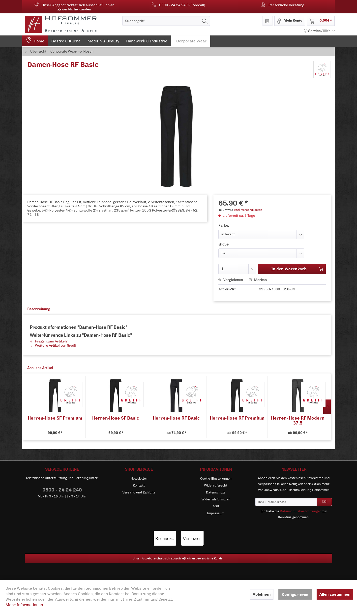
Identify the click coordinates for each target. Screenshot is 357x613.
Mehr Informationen (24, 604)
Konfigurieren (295, 594)
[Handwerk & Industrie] (147, 42)
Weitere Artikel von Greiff (53, 345)
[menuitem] (166, 21)
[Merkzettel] (267, 21)
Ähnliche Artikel (40, 368)
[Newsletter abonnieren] (324, 502)
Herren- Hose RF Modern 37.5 (298, 421)
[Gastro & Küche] (66, 42)
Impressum (215, 513)
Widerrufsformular (216, 499)
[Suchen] (205, 21)
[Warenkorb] (321, 21)
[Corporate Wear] (190, 41)
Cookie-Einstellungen (216, 479)
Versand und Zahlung (138, 492)
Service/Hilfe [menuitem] (317, 31)
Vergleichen (230, 280)
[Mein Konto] (289, 21)
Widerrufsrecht (215, 486)
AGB (216, 506)
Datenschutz (215, 492)
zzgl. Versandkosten (248, 210)
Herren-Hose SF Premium (55, 418)
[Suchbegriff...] (166, 21)
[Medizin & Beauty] (103, 42)
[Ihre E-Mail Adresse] (286, 502)
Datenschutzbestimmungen (301, 511)
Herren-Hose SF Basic (115, 418)
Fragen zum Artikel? (48, 341)
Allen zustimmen (335, 594)
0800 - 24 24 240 (62, 490)
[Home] (35, 41)
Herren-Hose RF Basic (176, 418)
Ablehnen (262, 594)
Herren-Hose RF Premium (237, 418)
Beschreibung (38, 309)
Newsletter (139, 479)
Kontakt (139, 486)
